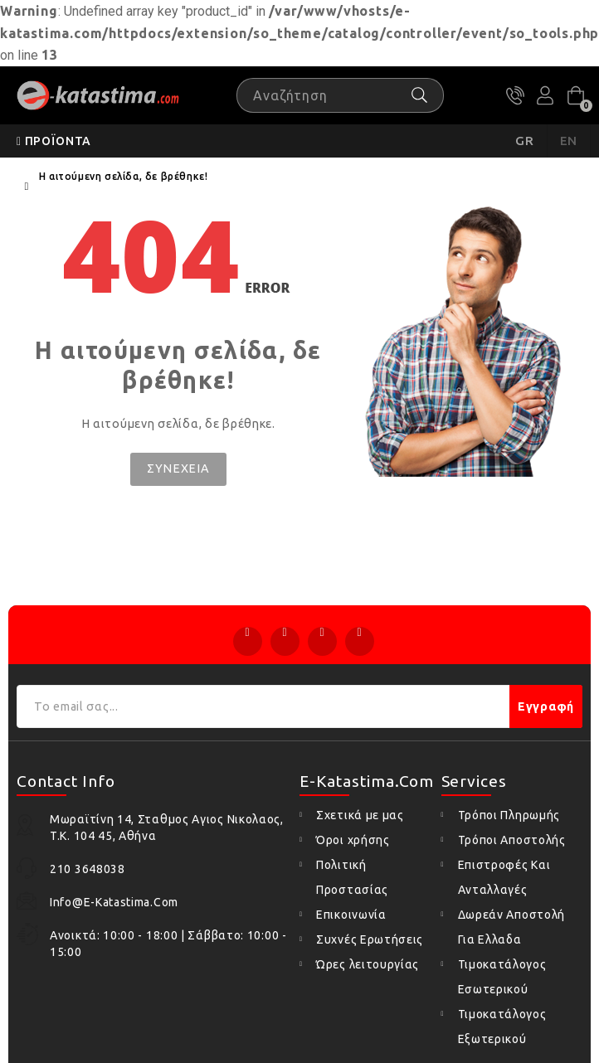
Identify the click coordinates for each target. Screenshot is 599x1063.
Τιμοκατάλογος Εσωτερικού (502, 977)
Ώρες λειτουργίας (367, 964)
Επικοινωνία (351, 914)
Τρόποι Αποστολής (512, 840)
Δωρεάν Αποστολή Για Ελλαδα (512, 927)
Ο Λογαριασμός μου (545, 95)
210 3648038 (515, 95)
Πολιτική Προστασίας (352, 877)
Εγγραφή (546, 706)
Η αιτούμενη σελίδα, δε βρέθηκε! (123, 176)
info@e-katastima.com (114, 902)
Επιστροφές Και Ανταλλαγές (504, 877)
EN (569, 140)
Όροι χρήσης (353, 840)
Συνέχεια (178, 468)
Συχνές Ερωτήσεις (369, 939)
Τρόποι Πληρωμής (509, 815)
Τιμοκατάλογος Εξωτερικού (502, 1026)
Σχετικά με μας (360, 815)
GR (524, 140)
